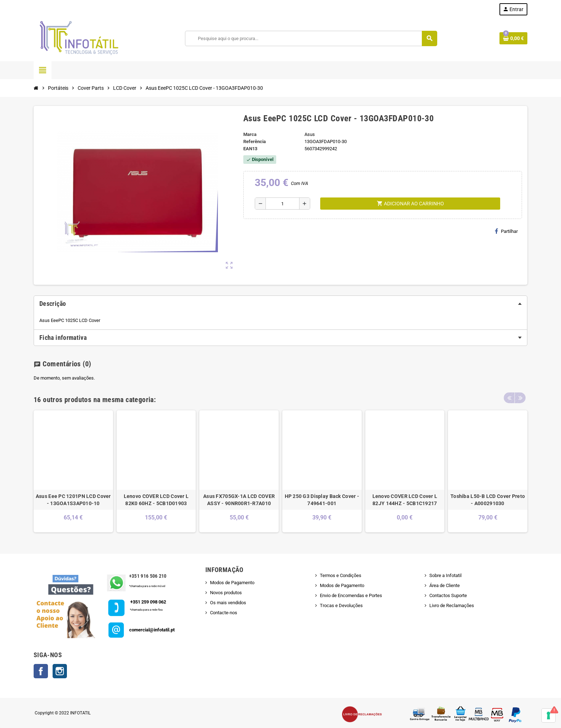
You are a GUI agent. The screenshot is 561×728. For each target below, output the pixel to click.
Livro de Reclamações (451, 605)
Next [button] (520, 397)
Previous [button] (509, 397)
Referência (254, 141)
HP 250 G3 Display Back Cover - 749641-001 (322, 499)
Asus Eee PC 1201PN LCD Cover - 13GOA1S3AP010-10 (73, 499)
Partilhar (506, 231)
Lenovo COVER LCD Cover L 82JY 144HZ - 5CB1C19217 (405, 499)
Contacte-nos (223, 612)
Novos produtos (226, 592)
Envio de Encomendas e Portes (351, 595)
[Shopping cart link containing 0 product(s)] (513, 38)
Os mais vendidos (228, 602)
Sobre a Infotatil (445, 575)
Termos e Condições (340, 575)
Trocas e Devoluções (341, 605)
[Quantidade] (282, 203)
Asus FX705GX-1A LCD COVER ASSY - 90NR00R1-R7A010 (239, 499)
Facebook (41, 671)
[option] (73, 471)
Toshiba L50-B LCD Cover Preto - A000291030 (487, 499)
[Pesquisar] (311, 38)
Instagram (60, 671)
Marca (250, 134)
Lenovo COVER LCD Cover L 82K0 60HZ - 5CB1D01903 (156, 499)
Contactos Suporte (448, 595)
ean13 (250, 148)
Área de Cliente (444, 585)
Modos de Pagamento (232, 582)
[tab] (280, 304)
